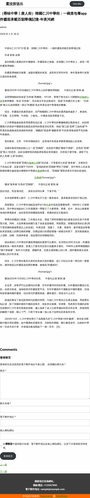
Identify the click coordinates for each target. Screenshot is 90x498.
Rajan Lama (46, 496)
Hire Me (77, 3)
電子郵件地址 (8, 416)
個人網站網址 (7, 430)
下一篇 (3, 471)
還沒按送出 (14, 4)
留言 (3, 370)
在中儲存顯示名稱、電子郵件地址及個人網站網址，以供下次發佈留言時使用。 (45, 445)
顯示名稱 (5, 403)
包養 (48, 204)
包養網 (38, 170)
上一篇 (3, 464)
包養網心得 (32, 162)
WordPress (61, 496)
